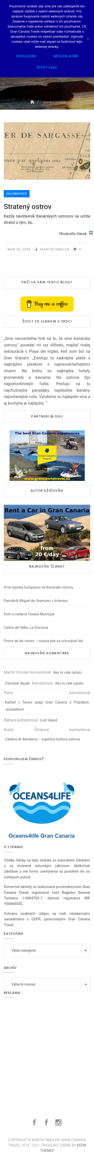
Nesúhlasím (65, 56)
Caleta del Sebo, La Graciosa (26, 627)
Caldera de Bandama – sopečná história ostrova (42, 739)
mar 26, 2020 (19, 249)
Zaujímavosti (16, 193)
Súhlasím (26, 56)
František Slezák (17, 683)
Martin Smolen (54, 249)
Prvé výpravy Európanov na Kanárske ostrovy (38, 587)
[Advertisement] (47, 1052)
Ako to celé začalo (67, 672)
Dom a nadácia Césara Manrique (29, 614)
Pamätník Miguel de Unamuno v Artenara (35, 601)
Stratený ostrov (27, 206)
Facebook (35, 1122)
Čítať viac (47, 67)
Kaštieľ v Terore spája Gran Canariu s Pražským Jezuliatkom (47, 705)
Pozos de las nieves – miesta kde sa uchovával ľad (43, 641)
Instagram (59, 1122)
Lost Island (48, 720)
